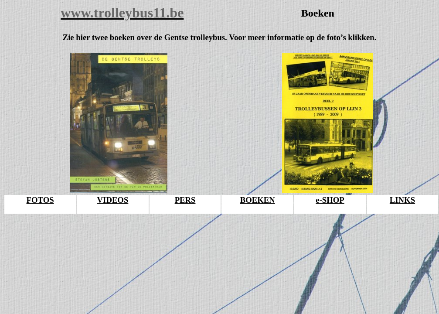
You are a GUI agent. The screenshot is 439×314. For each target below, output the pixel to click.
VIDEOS (113, 200)
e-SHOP (330, 200)
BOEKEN (257, 200)
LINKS (402, 200)
